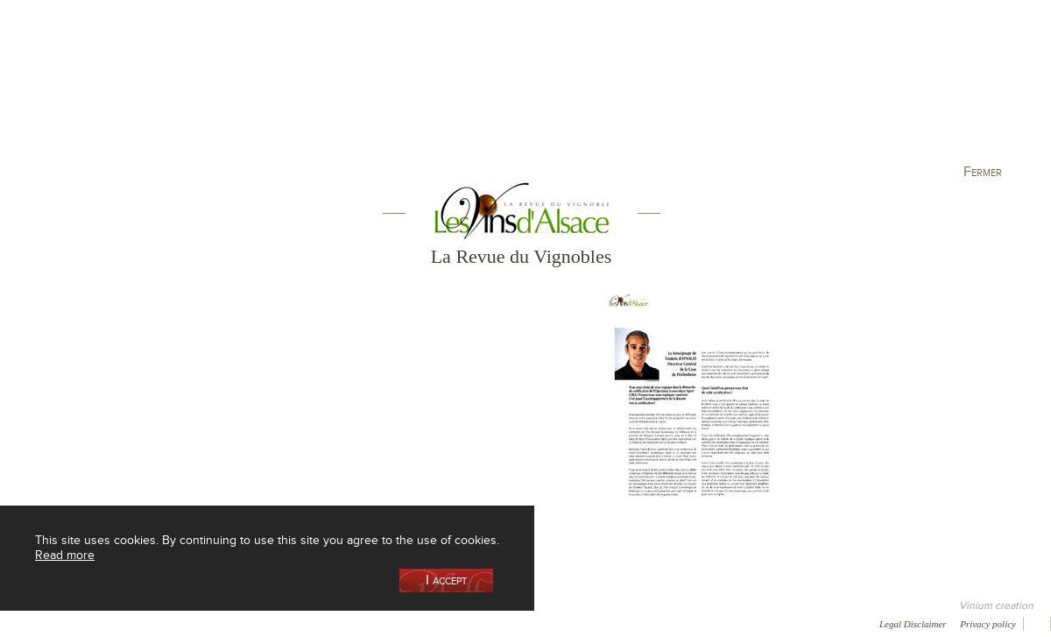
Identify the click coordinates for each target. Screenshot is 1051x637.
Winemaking (712, 90)
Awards (78, 623)
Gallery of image (250, 623)
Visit (840, 90)
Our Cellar (89, 90)
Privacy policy (988, 624)
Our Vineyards (346, 90)
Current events (969, 90)
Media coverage (155, 623)
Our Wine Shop (218, 90)
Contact (403, 623)
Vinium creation (996, 605)
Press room (335, 623)
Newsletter (469, 623)
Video (532, 623)
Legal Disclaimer (913, 624)
